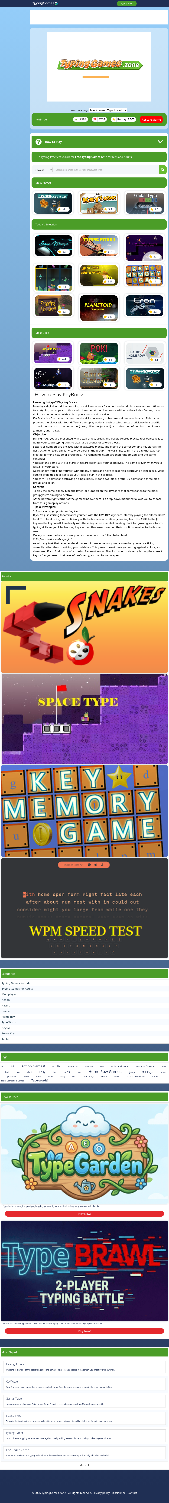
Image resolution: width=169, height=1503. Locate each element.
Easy (42, 1072)
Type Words (9, 1022)
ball (164, 1066)
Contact (132, 1493)
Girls (67, 1072)
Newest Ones (9, 1097)
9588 (80, 119)
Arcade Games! (145, 1066)
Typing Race (126, 3)
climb (29, 1072)
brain (7, 1072)
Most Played (9, 1352)
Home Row (9, 1016)
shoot (104, 1076)
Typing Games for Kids (16, 983)
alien (102, 1066)
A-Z (12, 1066)
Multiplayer (9, 994)
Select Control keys (79, 110)
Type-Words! (39, 1080)
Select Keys (9, 1033)
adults (56, 1066)
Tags (4, 1057)
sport (155, 1076)
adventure (73, 1066)
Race (38, 1076)
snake (116, 1076)
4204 (99, 119)
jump (132, 1072)
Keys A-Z (7, 1028)
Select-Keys (88, 1076)
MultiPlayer (148, 1072)
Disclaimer (118, 1493)
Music (163, 1072)
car (18, 1072)
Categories (8, 974)
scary (63, 1076)
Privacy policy (101, 1493)
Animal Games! (120, 1066)
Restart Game (151, 119)
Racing (6, 1005)
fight (54, 1072)
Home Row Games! (105, 1071)
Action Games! (33, 1066)
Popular (6, 576)
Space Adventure (136, 1076)
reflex (50, 1076)
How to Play (53, 142)
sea (73, 1076)
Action (6, 1000)
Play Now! (84, 1214)
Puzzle (6, 1011)
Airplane (89, 1066)
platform (11, 1076)
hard (79, 1072)
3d (2, 1066)
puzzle (26, 1076)
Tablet (5, 1039)
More (84, 1465)
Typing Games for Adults (17, 988)
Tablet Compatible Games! (12, 1080)
